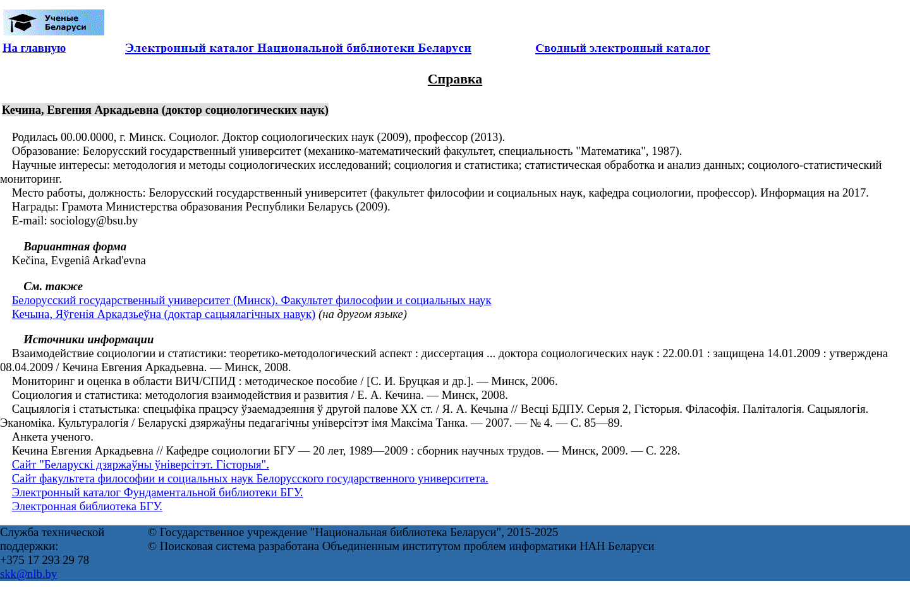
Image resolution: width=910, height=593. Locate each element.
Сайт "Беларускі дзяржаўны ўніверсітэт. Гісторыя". (140, 464)
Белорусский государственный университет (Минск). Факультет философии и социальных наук (252, 300)
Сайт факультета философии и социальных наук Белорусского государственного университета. (250, 478)
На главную (34, 47)
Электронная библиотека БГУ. (87, 506)
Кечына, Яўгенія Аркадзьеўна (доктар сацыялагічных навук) (164, 314)
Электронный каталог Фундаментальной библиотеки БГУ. (157, 492)
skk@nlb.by (28, 573)
